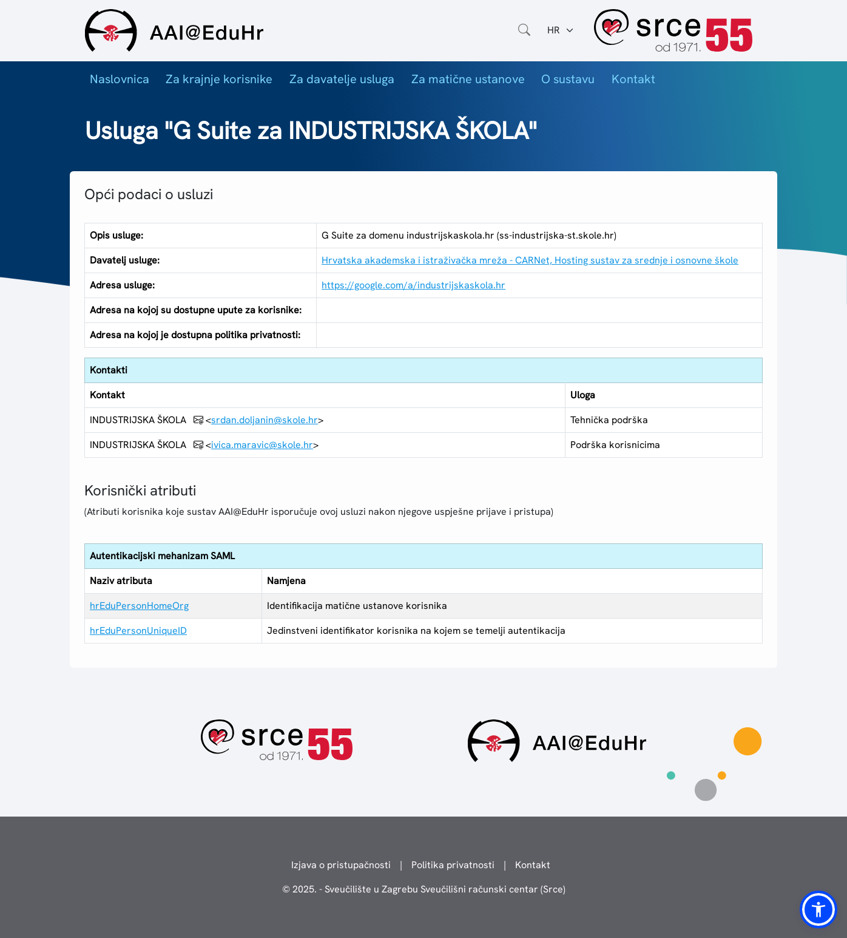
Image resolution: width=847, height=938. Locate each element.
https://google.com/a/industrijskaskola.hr (413, 285)
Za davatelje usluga (341, 79)
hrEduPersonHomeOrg (139, 605)
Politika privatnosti (452, 864)
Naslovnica (119, 79)
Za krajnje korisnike (219, 79)
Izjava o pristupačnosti (341, 864)
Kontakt (633, 79)
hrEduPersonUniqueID (138, 630)
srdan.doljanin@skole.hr (264, 419)
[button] (818, 909)
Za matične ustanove (468, 79)
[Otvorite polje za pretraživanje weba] (524, 30)
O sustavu (568, 79)
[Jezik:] (561, 30)
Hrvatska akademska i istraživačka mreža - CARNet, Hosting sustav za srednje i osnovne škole (530, 260)
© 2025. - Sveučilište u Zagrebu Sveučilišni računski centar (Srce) (423, 889)
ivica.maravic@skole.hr (262, 444)
